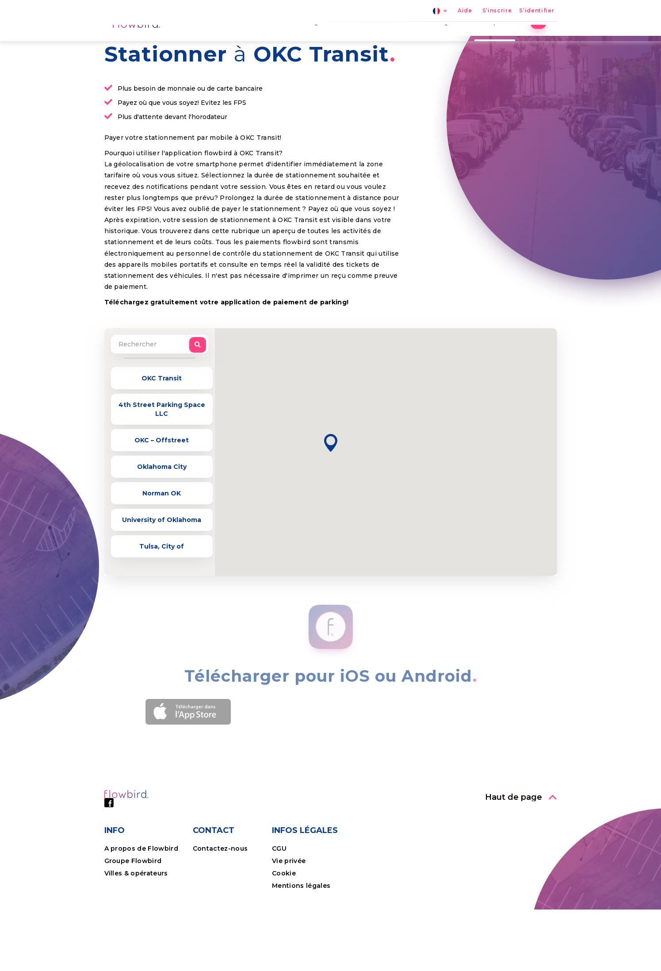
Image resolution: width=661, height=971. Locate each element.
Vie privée (289, 922)
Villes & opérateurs (136, 935)
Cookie (285, 935)
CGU (279, 910)
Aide (465, 11)
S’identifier (536, 11)
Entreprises (503, 42)
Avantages (446, 42)
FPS (351, 42)
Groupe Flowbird (134, 922)
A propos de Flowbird (141, 910)
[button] (330, 504)
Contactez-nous (220, 910)
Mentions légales (301, 947)
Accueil (269, 42)
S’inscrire (497, 11)
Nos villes (393, 42)
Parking (314, 42)
